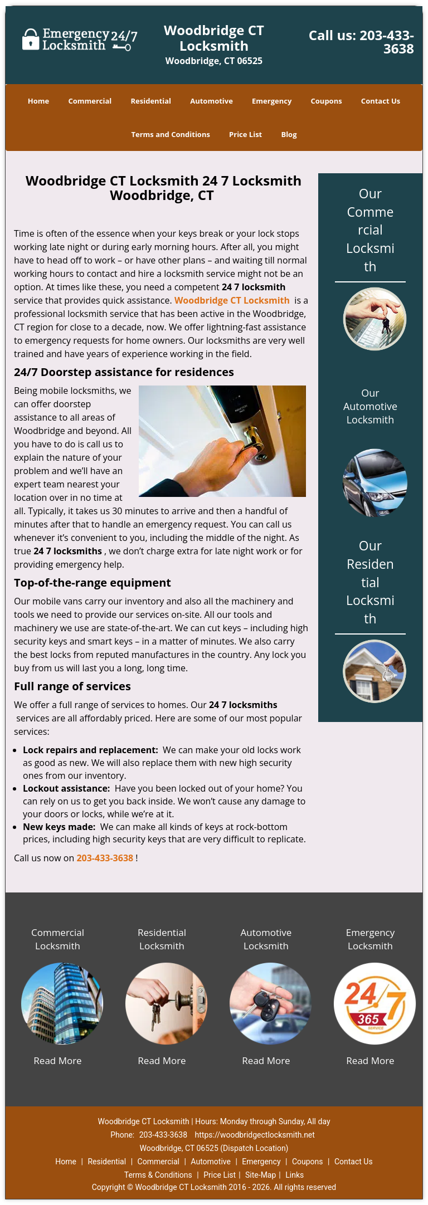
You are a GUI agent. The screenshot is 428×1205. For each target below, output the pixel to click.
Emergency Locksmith (370, 939)
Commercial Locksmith (57, 939)
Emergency (271, 101)
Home (38, 101)
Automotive (211, 101)
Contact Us (380, 101)
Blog (288, 134)
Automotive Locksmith (266, 939)
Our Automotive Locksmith (370, 406)
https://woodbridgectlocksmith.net (255, 1134)
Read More (57, 1060)
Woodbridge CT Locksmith (232, 300)
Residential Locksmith (162, 939)
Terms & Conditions (158, 1174)
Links (294, 1174)
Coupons (326, 101)
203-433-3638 (386, 41)
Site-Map (260, 1174)
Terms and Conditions (170, 134)
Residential (150, 101)
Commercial (89, 101)
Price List (245, 134)
